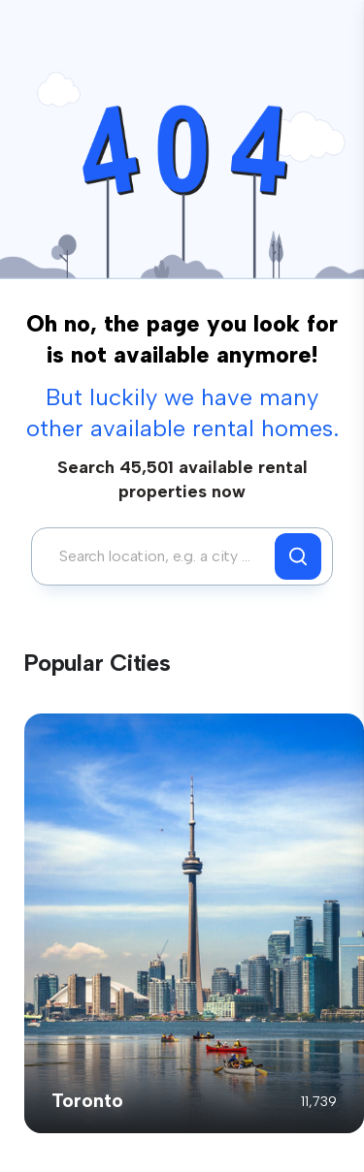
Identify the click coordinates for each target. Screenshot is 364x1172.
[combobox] (158, 556)
